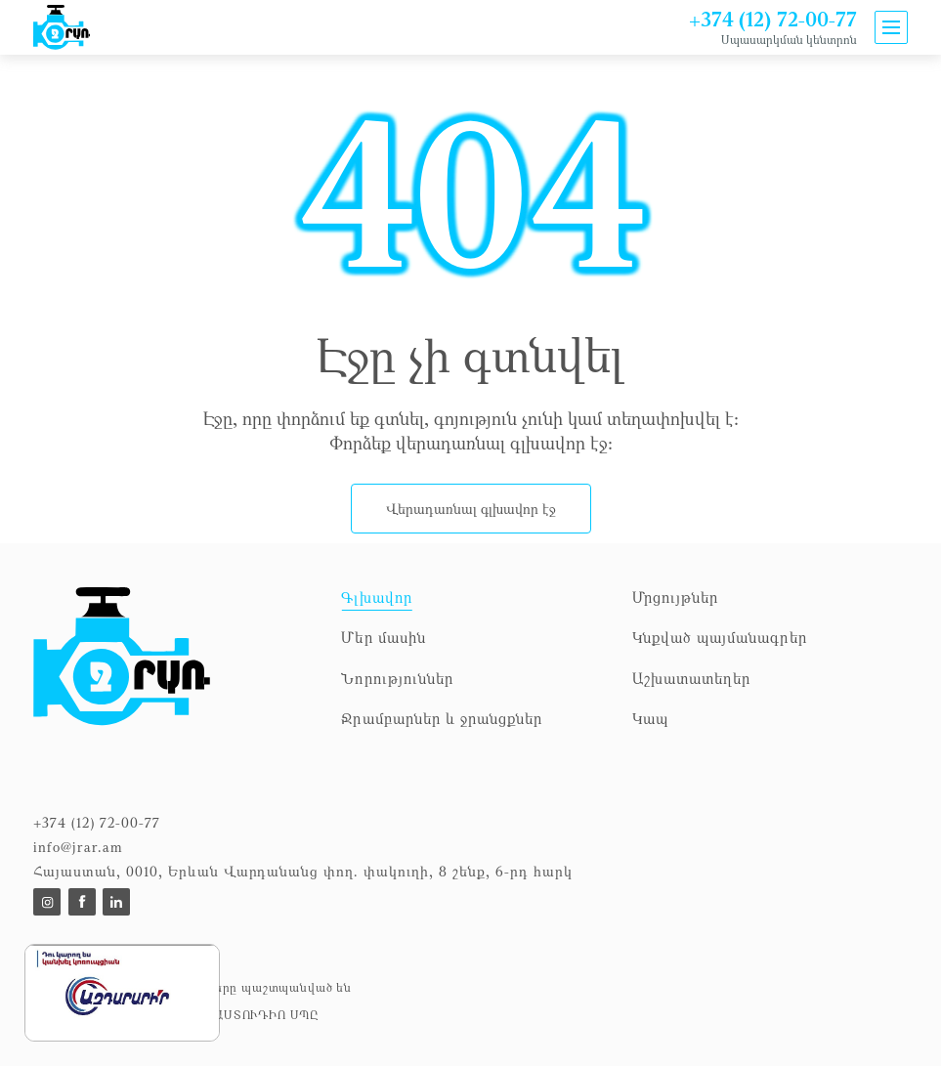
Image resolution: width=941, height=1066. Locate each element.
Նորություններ (397, 678)
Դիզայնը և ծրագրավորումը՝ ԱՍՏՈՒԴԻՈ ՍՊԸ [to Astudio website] (176, 1014)
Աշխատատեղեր (691, 678)
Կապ (650, 718)
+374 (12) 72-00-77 (773, 19)
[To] (47, 902)
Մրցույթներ (675, 597)
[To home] (63, 27)
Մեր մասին (383, 637)
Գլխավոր (376, 597)
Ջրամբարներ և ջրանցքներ (441, 718)
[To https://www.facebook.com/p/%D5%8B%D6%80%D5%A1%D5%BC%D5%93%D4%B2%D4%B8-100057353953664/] (82, 902)
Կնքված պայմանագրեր (719, 637)
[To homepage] (177, 667)
